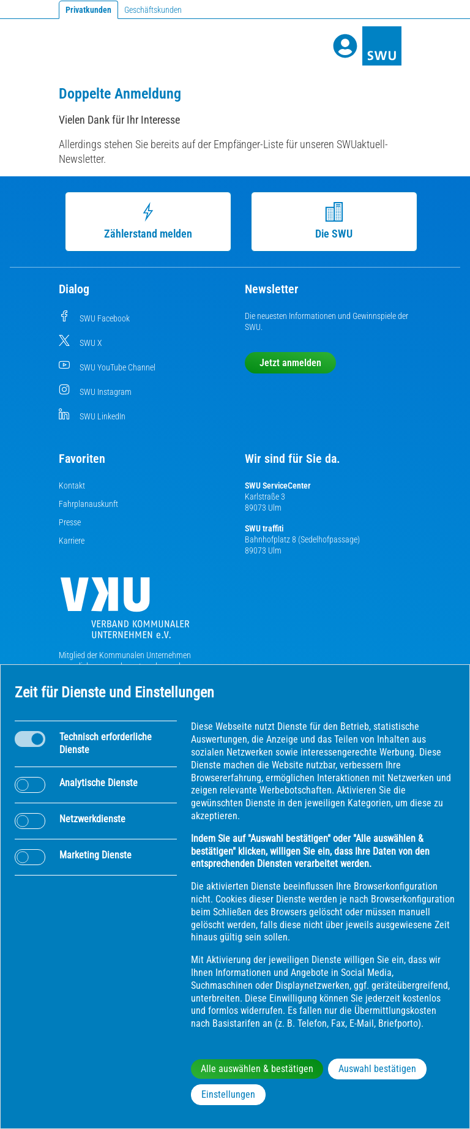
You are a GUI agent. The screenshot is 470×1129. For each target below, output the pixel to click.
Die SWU (329, 221)
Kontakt (72, 485)
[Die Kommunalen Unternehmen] (125, 613)
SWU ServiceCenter (278, 485)
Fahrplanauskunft (88, 504)
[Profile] (345, 46)
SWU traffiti (264, 528)
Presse (70, 522)
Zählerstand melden (143, 221)
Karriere (71, 541)
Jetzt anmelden (290, 363)
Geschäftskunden (153, 10)
